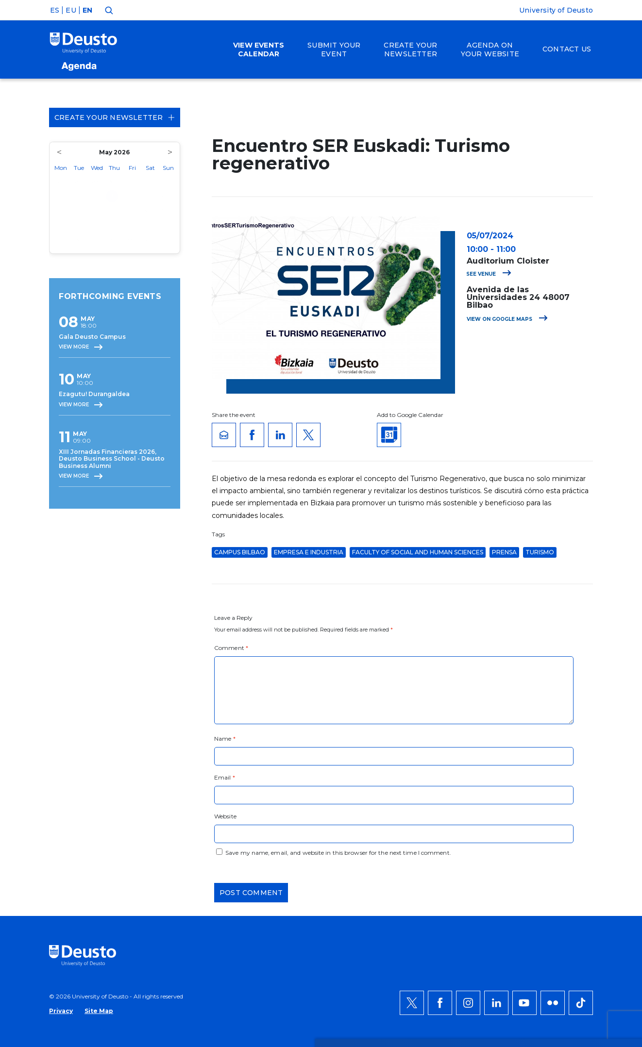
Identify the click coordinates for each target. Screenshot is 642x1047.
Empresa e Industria (308, 552)
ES (54, 10)
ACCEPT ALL (561, 826)
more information (313, 849)
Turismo (539, 552)
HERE (142, 861)
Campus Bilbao (239, 552)
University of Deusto (556, 10)
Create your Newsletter (114, 117)
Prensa (504, 552)
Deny (550, 855)
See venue (488, 274)
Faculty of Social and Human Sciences (417, 552)
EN (87, 10)
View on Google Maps (507, 319)
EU (71, 10)
